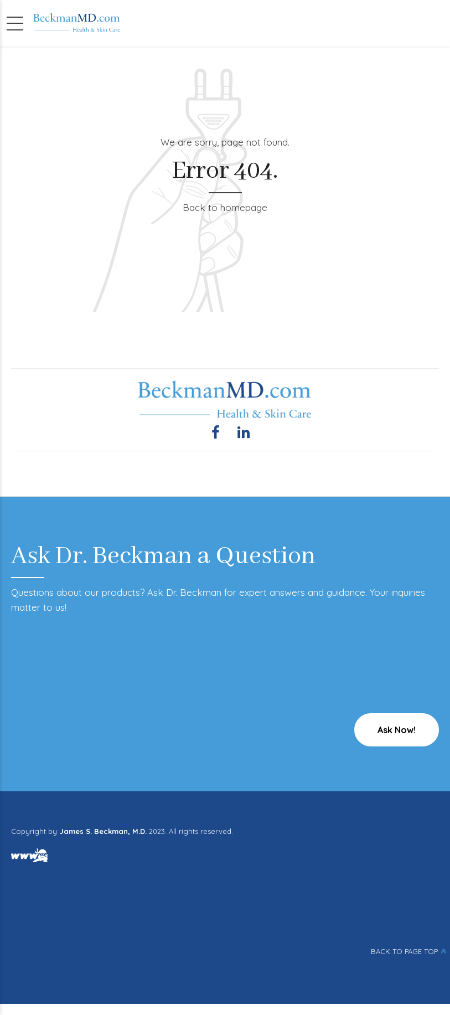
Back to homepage (225, 207)
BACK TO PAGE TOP (404, 951)
